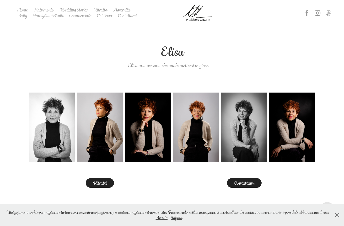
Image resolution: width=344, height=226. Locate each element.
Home (22, 10)
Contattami (127, 15)
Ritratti (100, 183)
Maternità (121, 10)
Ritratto (100, 10)
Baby (22, 15)
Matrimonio (43, 10)
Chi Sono (104, 15)
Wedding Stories (73, 10)
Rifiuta (176, 217)
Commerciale (80, 15)
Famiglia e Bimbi (48, 15)
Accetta (162, 217)
